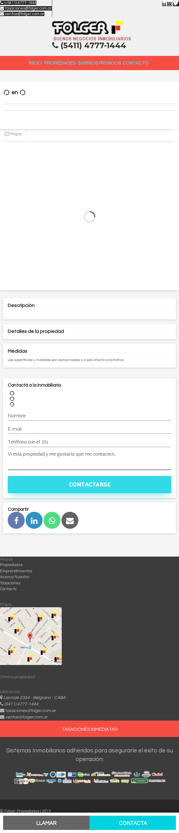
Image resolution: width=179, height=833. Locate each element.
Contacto (136, 63)
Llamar (46, 823)
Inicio (35, 63)
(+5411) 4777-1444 (18, 3)
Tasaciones (10, 583)
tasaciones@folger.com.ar (26, 8)
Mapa (13, 134)
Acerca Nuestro (14, 577)
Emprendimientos (16, 571)
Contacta (133, 823)
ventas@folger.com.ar (22, 14)
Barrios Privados (99, 63)
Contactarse (89, 485)
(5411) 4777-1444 (21, 704)
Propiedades (60, 63)
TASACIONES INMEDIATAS (89, 729)
